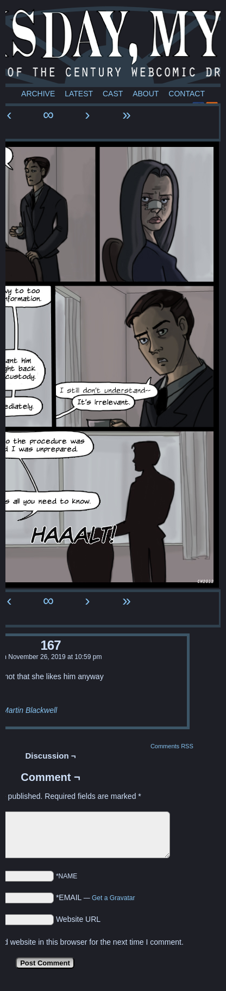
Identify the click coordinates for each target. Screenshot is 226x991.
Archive (38, 93)
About (146, 93)
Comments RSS (171, 746)
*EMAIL (95, 897)
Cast (113, 93)
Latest (79, 93)
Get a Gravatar (113, 898)
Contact (186, 93)
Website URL (78, 919)
